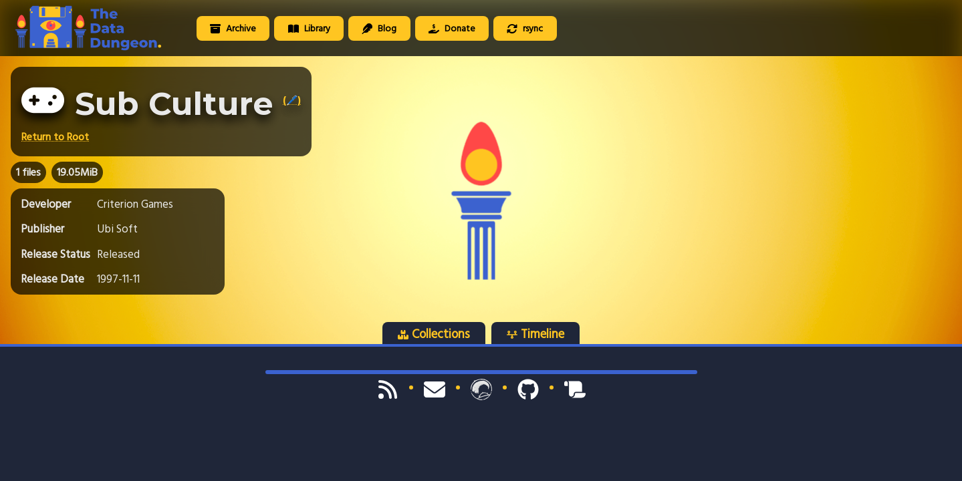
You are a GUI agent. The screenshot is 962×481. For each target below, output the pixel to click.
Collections (434, 334)
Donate (452, 28)
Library (309, 28)
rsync (525, 28)
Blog (379, 28)
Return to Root (55, 137)
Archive (233, 28)
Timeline (535, 334)
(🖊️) (292, 100)
